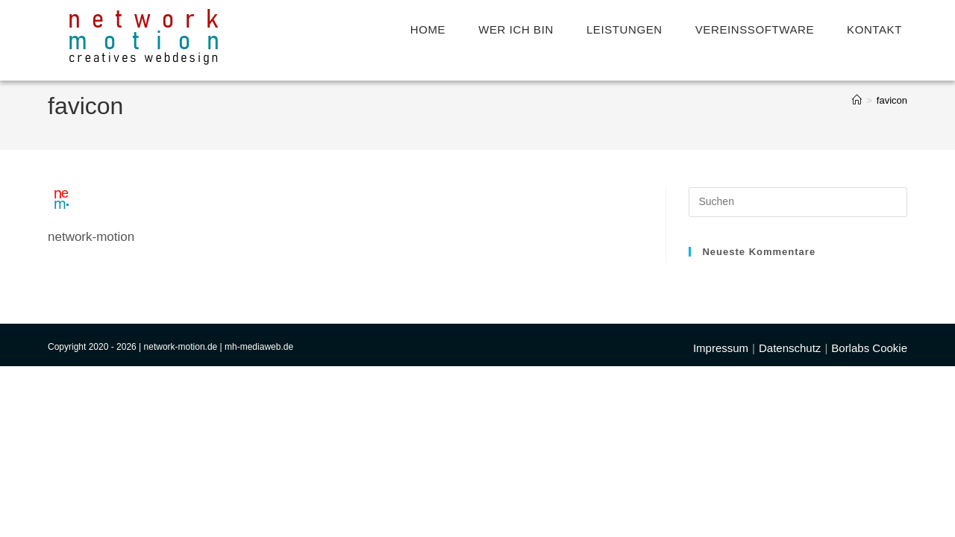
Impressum (720, 518)
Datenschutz (790, 518)
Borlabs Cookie (869, 518)
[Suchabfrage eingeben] (798, 202)
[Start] (857, 100)
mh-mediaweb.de (259, 517)
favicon (892, 100)
